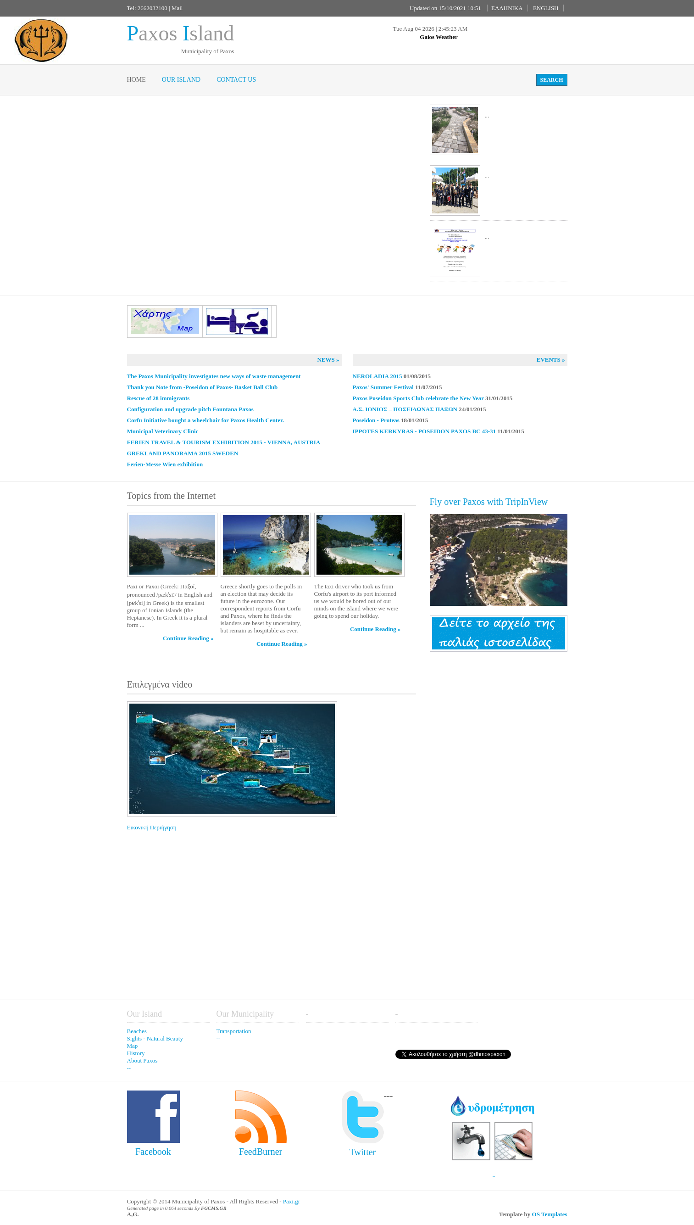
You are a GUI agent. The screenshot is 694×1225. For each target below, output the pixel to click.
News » (328, 359)
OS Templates (549, 1214)
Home (136, 79)
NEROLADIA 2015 (377, 376)
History (136, 1053)
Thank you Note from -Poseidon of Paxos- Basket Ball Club (202, 387)
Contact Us (236, 79)
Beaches (137, 1031)
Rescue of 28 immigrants (158, 398)
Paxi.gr (291, 1201)
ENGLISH (546, 8)
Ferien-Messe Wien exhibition (165, 464)
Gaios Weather (438, 37)
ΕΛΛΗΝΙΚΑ (507, 8)
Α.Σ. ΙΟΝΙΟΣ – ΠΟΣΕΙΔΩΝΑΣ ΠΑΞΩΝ (405, 409)
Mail (177, 8)
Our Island (181, 79)
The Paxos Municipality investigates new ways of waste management (214, 376)
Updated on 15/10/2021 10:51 (445, 8)
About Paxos (142, 1060)
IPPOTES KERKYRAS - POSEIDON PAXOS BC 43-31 (424, 431)
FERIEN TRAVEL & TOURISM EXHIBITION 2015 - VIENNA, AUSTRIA (224, 442)
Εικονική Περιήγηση (170, 766)
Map (132, 1045)
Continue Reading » (188, 638)
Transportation (234, 1031)
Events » (551, 359)
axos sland (180, 33)
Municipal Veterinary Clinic (163, 431)
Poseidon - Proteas (376, 420)
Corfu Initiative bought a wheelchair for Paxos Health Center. (205, 420)
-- (129, 1067)
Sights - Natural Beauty (155, 1038)
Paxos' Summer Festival (383, 387)
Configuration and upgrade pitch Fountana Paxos (190, 409)
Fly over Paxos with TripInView (489, 502)
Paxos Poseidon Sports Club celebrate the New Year (419, 398)
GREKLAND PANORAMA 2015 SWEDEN (183, 453)
